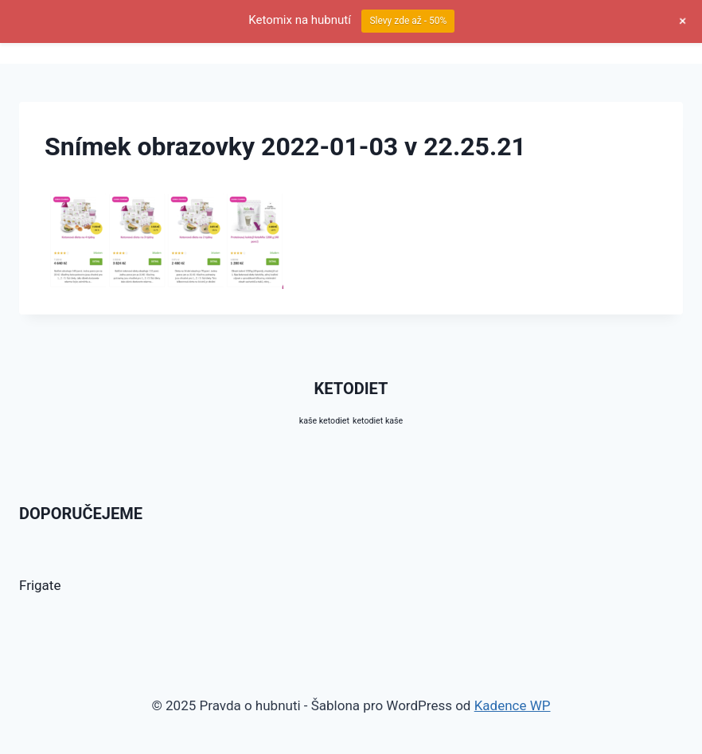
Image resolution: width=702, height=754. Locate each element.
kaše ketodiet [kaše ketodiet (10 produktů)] (324, 421)
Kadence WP (512, 705)
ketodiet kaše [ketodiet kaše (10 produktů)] (378, 421)
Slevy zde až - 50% (408, 20)
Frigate (39, 585)
